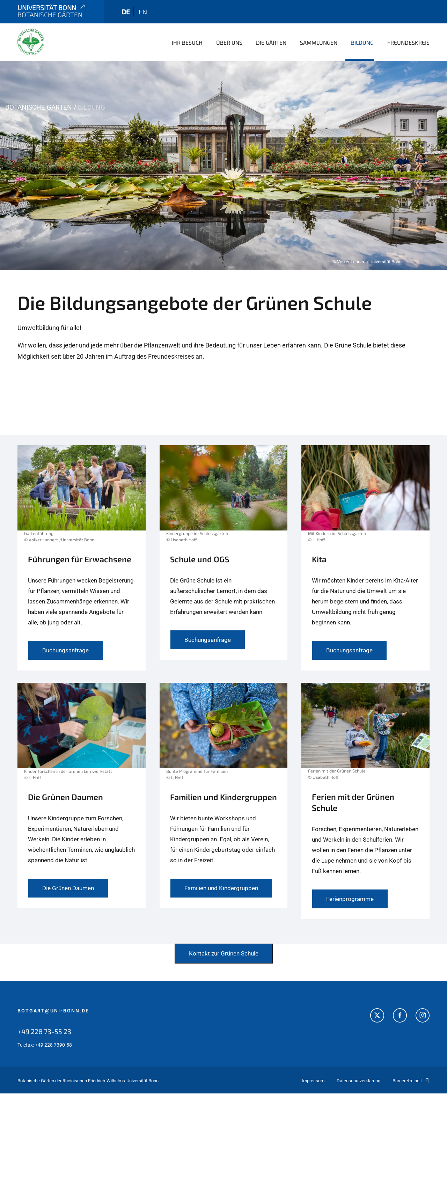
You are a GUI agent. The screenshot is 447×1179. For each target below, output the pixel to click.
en (143, 12)
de (126, 12)
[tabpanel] (223, 165)
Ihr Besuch (187, 42)
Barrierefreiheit (411, 1080)
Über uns (229, 42)
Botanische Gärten (38, 107)
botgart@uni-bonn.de (53, 1010)
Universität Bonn (52, 7)
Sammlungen (318, 42)
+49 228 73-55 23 (44, 1031)
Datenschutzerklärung (358, 1080)
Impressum (313, 1080)
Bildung (362, 42)
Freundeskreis (408, 42)
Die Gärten (271, 42)
